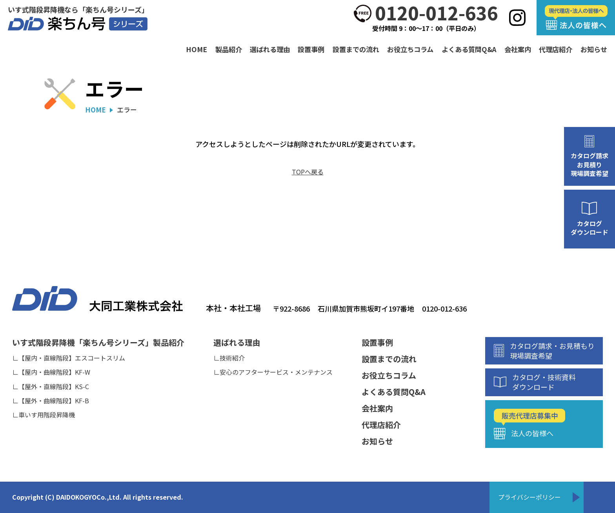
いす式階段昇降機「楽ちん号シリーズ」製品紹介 (98, 342)
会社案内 (517, 49)
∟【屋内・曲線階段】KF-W (51, 372)
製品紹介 (228, 49)
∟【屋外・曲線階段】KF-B (50, 400)
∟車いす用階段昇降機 (43, 414)
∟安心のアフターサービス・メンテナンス (273, 372)
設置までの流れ (356, 49)
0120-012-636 (436, 13)
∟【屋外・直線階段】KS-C (50, 386)
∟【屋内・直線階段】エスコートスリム (68, 357)
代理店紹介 (555, 49)
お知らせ (593, 49)
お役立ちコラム (410, 49)
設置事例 (311, 49)
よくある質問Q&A (469, 49)
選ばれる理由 (270, 49)
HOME (196, 49)
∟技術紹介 (229, 357)
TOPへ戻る (308, 171)
